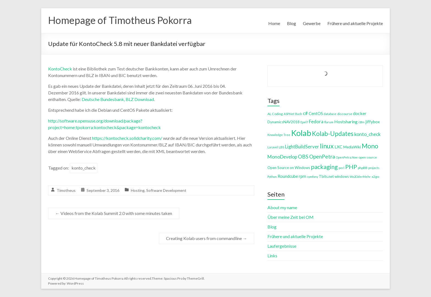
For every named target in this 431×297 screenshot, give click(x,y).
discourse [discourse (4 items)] (344, 114)
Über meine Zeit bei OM (290, 217)
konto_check (83, 167)
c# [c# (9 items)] (305, 113)
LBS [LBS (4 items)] (281, 147)
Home (274, 23)
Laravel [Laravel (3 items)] (272, 147)
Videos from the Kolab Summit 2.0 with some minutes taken (113, 213)
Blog (291, 23)
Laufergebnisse (281, 246)
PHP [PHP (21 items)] (351, 166)
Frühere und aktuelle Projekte (355, 23)
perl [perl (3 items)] (341, 168)
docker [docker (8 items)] (359, 113)
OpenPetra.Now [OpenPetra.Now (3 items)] (347, 157)
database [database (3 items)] (330, 114)
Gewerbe (312, 23)
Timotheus (66, 190)
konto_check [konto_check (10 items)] (367, 134)
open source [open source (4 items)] (367, 157)
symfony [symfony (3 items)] (312, 176)
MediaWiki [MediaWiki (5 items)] (352, 147)
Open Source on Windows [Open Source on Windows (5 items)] (288, 167)
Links (272, 255)
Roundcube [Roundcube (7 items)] (288, 176)
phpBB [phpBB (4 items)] (363, 168)
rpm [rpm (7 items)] (302, 176)
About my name (282, 207)
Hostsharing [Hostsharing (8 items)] (346, 121)
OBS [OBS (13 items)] (303, 156)
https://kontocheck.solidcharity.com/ (127, 138)
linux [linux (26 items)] (327, 146)
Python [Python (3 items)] (272, 176)
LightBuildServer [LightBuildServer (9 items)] (302, 146)
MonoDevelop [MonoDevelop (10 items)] (282, 157)
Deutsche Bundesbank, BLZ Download (118, 99)
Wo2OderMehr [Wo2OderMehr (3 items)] (360, 176)
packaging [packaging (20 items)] (324, 166)
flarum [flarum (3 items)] (328, 122)
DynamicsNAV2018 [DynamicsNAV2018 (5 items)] (283, 122)
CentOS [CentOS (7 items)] (316, 113)
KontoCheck (60, 68)
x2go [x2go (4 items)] (375, 177)
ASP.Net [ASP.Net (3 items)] (289, 114)
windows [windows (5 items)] (342, 176)
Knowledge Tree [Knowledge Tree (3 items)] (278, 135)
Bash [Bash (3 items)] (298, 114)
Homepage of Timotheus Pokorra (120, 20)
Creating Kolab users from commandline (206, 238)
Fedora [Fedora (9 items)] (316, 121)
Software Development (166, 190)
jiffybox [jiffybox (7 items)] (372, 121)
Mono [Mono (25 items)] (370, 146)
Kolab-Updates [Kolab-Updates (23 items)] (332, 133)
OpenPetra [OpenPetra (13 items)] (322, 156)
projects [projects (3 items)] (373, 168)
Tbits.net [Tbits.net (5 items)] (326, 176)
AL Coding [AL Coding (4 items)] (275, 114)
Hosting (138, 190)
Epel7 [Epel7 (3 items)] (304, 122)
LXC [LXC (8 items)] (338, 146)
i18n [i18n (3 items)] (361, 122)
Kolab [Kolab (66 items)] (301, 133)
